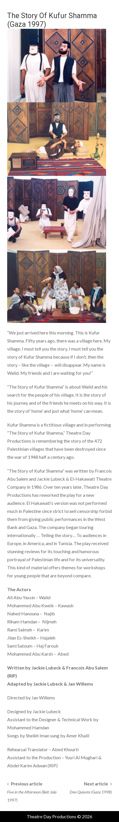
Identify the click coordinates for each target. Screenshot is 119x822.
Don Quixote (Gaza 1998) (91, 791)
